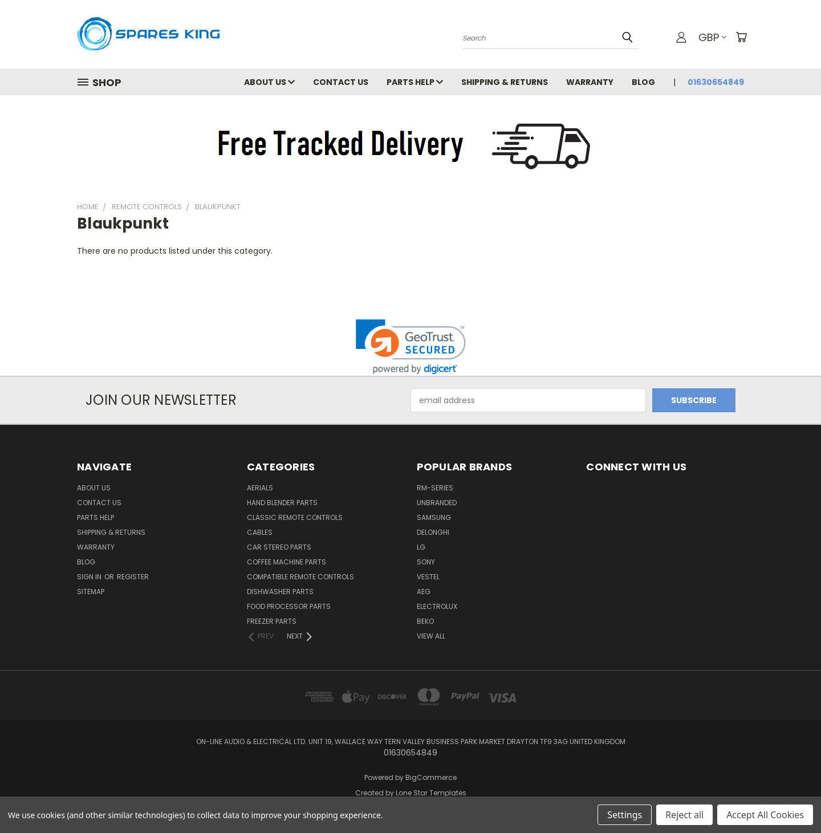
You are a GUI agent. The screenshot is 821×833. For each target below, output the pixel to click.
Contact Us (340, 82)
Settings (624, 814)
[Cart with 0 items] (741, 37)
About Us (269, 82)
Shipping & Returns (504, 82)
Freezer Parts (271, 621)
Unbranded (437, 502)
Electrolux (437, 606)
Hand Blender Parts (282, 502)
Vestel (428, 577)
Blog (643, 82)
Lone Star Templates (431, 793)
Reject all (684, 814)
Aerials (260, 488)
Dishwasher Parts (280, 591)
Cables (260, 532)
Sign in (90, 577)
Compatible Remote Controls (300, 577)
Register (133, 577)
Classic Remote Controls (295, 517)
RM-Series (435, 488)
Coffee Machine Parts (286, 562)
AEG (423, 591)
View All (431, 636)
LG (421, 547)
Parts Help (415, 82)
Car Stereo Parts (279, 547)
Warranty (589, 82)
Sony (426, 562)
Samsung (434, 517)
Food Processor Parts (289, 606)
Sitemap (90, 591)
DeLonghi (433, 532)
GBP (712, 37)
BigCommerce (431, 777)
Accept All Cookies (765, 814)
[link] (410, 347)
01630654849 (716, 82)
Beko (425, 621)
